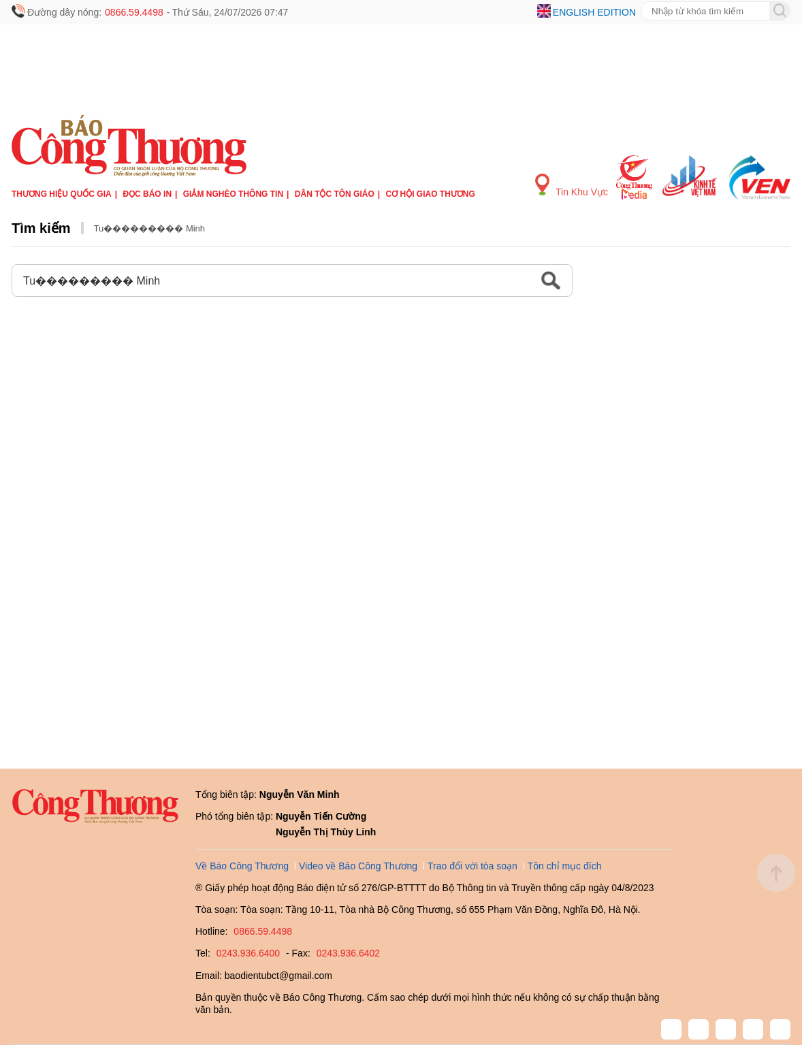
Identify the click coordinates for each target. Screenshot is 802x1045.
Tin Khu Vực (571, 185)
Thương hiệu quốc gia (62, 194)
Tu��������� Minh (149, 228)
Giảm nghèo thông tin (233, 194)
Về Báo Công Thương (242, 866)
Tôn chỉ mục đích (565, 866)
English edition (594, 12)
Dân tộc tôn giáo (334, 194)
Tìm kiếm (41, 228)
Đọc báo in (147, 194)
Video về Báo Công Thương (358, 866)
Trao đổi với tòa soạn (472, 866)
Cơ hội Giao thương (430, 194)
